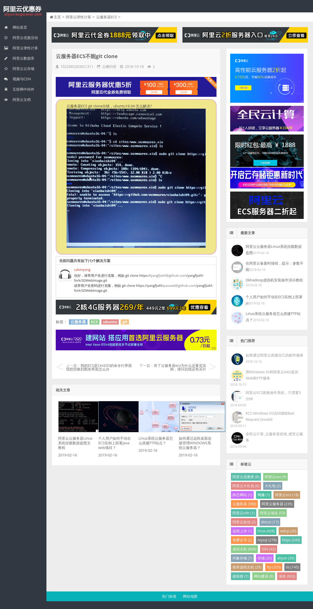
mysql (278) (267, 539)
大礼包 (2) (273, 485)
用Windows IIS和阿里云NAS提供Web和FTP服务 (272, 375)
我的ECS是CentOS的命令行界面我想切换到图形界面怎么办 (99, 367)
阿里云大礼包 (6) (245, 485)
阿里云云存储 (19, 68)
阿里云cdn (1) (243, 512)
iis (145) (292, 567)
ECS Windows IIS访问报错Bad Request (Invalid (270, 416)
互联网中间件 (19, 89)
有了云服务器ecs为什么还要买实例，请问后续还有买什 (180, 367)
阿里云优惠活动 (21, 37)
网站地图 (190, 596)
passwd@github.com (179, 285)
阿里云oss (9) (275, 476)
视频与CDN (17, 78)
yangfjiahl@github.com (168, 275)
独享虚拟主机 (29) (246, 567)
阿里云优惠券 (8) (245, 476)
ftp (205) (274, 567)
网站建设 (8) (264, 576)
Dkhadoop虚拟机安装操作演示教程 (274, 280)
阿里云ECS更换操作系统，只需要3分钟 (273, 395)
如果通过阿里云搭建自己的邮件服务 (274, 355)
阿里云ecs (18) (287, 494)
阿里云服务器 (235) (277, 503)
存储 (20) (265, 558)
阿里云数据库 (19, 58)
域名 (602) (287, 576)
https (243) (291, 539)
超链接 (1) (240, 576)
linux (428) (266, 530)
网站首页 (15, 27)
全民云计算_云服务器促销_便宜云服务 (274, 436)
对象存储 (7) (242, 558)
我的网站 (23, 11)
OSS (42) (269, 549)
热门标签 (169, 596)
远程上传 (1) (242, 530)
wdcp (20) (288, 530)
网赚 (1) (264, 494)
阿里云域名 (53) (272, 512)
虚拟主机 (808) (244, 549)
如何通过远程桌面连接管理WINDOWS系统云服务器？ (195, 443)
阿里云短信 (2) (244, 521)
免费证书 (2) (242, 539)
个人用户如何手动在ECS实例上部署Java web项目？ (114, 443)
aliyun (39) (285, 558)
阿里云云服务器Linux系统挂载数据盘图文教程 (75, 443)
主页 (57, 16)
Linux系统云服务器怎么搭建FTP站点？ (156, 440)
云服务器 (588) (244, 503)
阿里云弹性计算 (21, 47)
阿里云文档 (17, 99)
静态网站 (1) (242, 494)
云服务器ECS (106, 16)
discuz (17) (270, 521)
